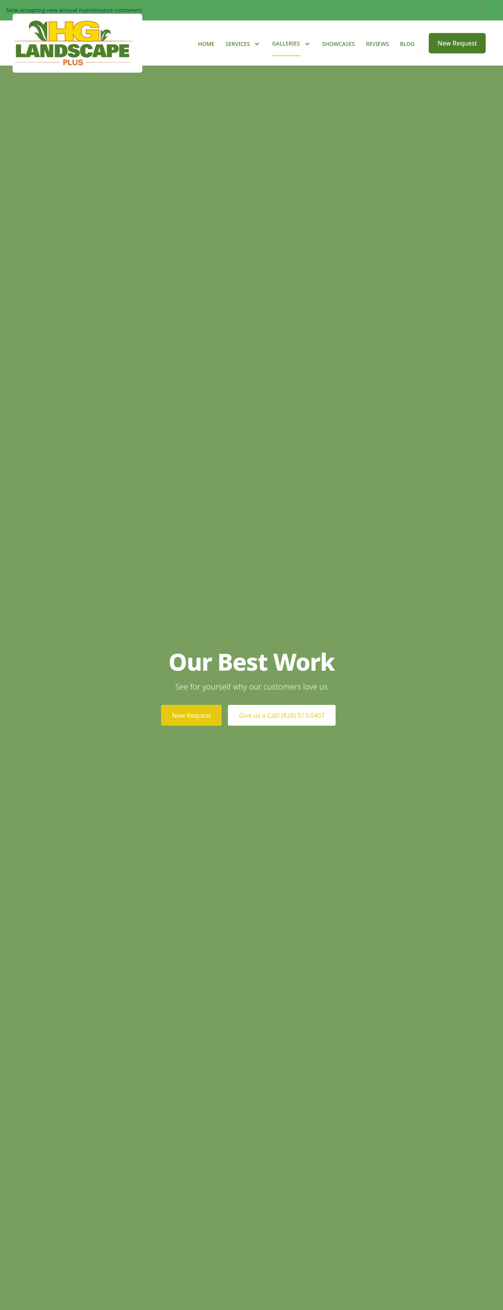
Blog (407, 55)
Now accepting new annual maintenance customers (74, 10)
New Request (457, 55)
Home (206, 55)
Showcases (338, 55)
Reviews (377, 55)
